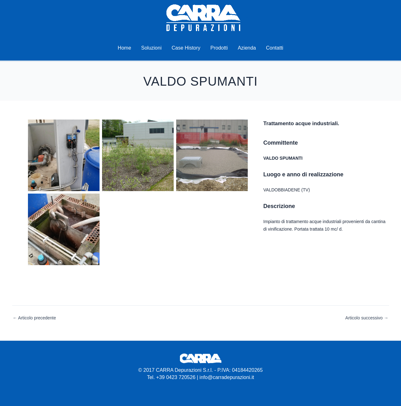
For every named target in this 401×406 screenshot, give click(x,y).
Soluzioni (151, 48)
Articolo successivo (366, 318)
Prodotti (219, 48)
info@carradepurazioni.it (226, 377)
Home (124, 48)
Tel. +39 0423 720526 (171, 377)
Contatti (274, 48)
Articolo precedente (34, 318)
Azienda (247, 48)
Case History (185, 48)
